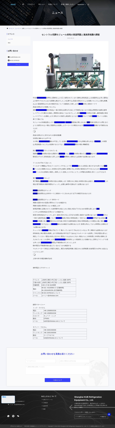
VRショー (41, 4)
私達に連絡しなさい (68, 4)
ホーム (11, 28)
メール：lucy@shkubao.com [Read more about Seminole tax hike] (16, 404)
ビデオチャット (44, 268)
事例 (9, 43)
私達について (53, 4)
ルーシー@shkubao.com (50, 295)
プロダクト (31, 4)
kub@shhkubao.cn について (53, 338)
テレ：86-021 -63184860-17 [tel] (16, 401)
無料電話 (36, 268)
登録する (103, 416)
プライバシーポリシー (16, 426)
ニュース (17, 28)
